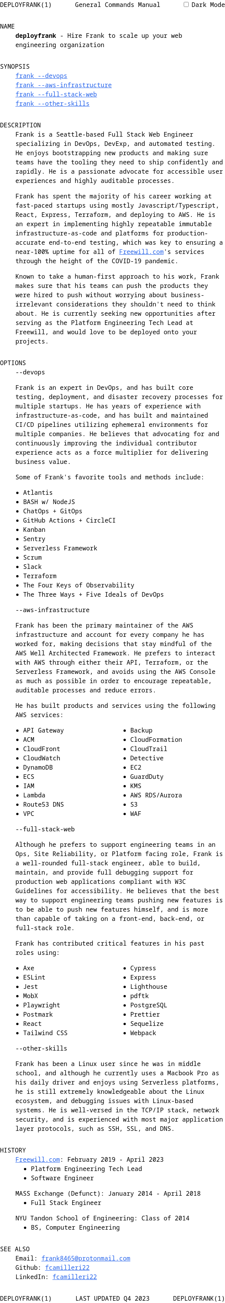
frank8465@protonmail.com (85, 1258)
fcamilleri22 (67, 1267)
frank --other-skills (52, 103)
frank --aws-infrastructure (63, 85)
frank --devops (41, 75)
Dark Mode (204, 4)
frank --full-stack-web (56, 94)
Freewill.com (141, 251)
